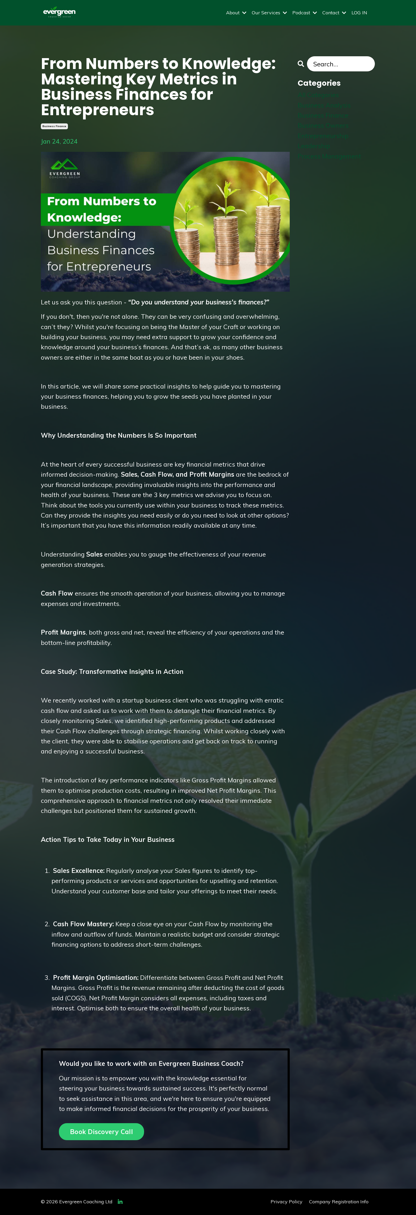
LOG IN (359, 13)
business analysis (324, 105)
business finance (54, 126)
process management (329, 156)
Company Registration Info (339, 1202)
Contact (334, 13)
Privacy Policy (286, 1202)
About (236, 13)
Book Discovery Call (101, 1132)
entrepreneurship (323, 136)
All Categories (318, 95)
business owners (323, 125)
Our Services (269, 13)
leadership (314, 146)
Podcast (304, 13)
